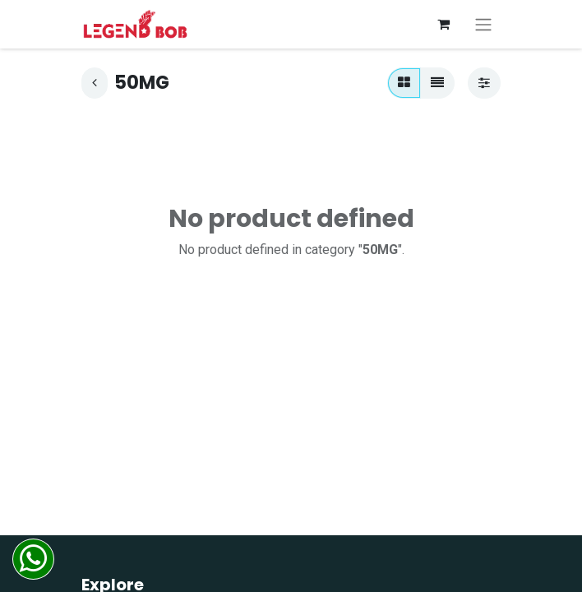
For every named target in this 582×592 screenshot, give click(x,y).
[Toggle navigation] (483, 24)
